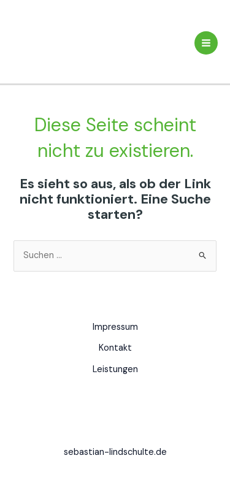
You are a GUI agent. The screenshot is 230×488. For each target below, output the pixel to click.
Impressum (115, 327)
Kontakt (115, 348)
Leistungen (115, 369)
